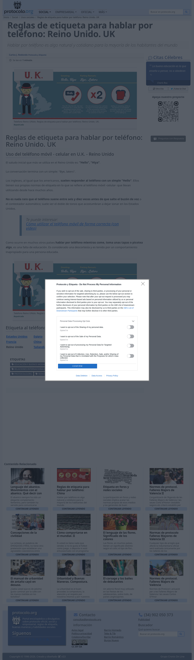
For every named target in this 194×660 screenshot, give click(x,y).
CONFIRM (77, 366)
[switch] (130, 327)
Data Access (97, 376)
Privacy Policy (112, 376)
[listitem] (97, 321)
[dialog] (97, 330)
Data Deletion (81, 376)
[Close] (143, 284)
